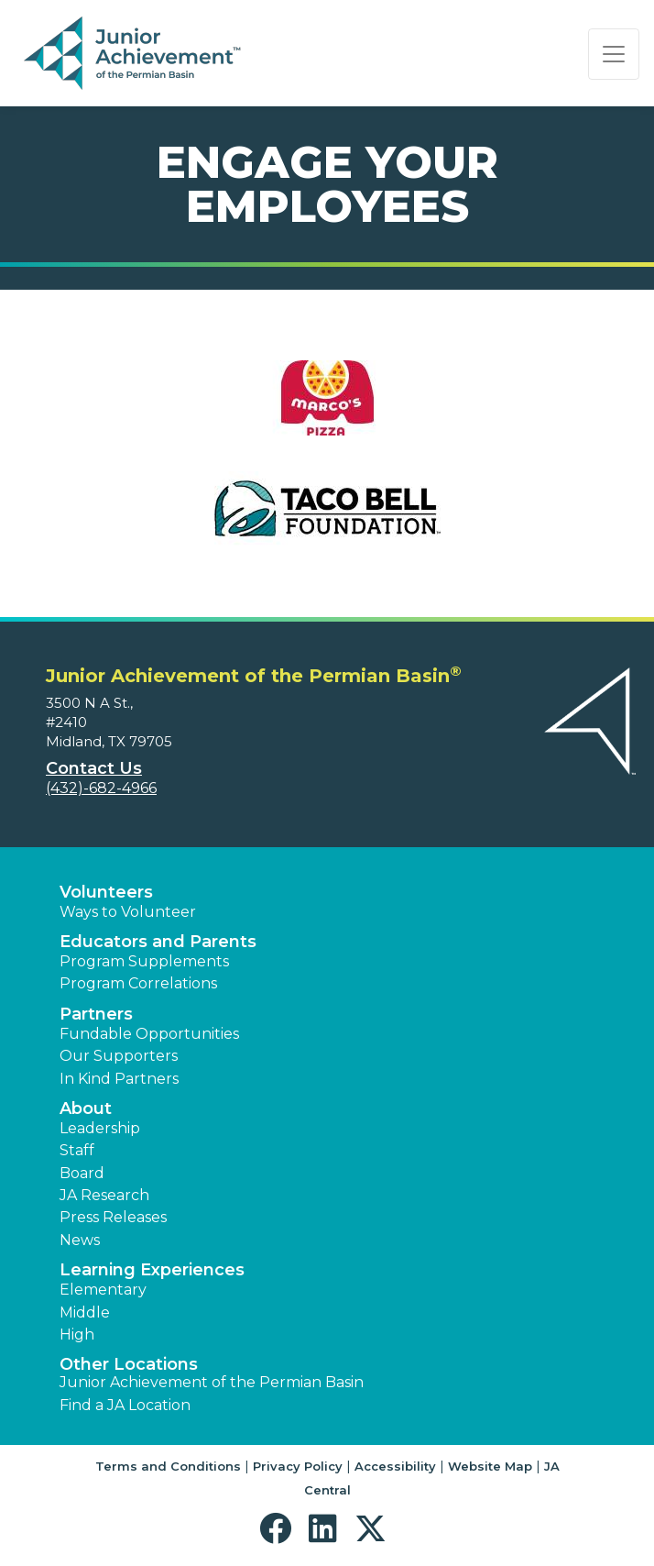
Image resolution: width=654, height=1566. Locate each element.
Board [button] (82, 1173)
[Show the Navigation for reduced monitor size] (613, 54)
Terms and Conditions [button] (168, 1466)
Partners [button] (96, 1014)
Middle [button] (85, 1312)
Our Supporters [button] (119, 1055)
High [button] (77, 1334)
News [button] (80, 1240)
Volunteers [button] (106, 892)
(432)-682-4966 (101, 788)
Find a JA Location (125, 1405)
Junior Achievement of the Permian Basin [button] (212, 1382)
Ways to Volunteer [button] (128, 912)
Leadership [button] (100, 1128)
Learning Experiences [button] (152, 1270)
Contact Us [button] (94, 768)
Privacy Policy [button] (298, 1466)
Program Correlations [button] (138, 983)
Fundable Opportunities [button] (149, 1033)
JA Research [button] (104, 1195)
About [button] (86, 1108)
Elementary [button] (103, 1289)
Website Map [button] (490, 1466)
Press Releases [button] (113, 1217)
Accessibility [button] (395, 1466)
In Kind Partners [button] (119, 1078)
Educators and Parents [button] (158, 941)
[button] (279, 1529)
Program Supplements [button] (144, 961)
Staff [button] (77, 1150)
